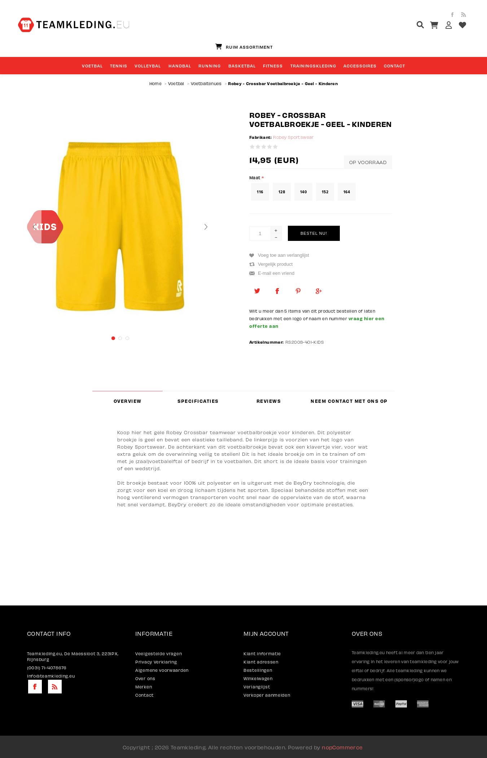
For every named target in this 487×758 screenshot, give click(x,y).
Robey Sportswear (293, 137)
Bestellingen (258, 670)
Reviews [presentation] (268, 401)
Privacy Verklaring (156, 662)
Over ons (145, 678)
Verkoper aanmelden (267, 695)
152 (325, 192)
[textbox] (407, 26)
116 (260, 192)
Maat (255, 177)
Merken (143, 686)
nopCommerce (342, 746)
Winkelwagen (258, 678)
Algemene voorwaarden (162, 670)
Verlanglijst (257, 686)
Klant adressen (261, 662)
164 (346, 192)
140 (303, 192)
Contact (144, 695)
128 (281, 192)
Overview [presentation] (128, 401)
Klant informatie (262, 653)
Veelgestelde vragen (158, 653)
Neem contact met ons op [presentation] (349, 401)
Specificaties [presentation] (198, 401)
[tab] (127, 401)
